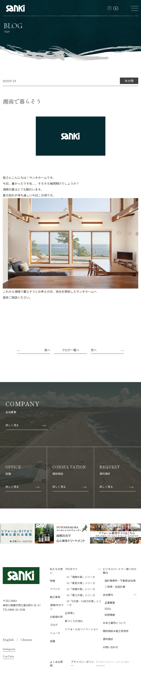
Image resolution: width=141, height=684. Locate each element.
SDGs (108, 608)
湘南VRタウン (57, 606)
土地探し (70, 613)
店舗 (52, 641)
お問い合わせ (110, 647)
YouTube (8, 656)
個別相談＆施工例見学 (116, 631)
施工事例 (55, 597)
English (8, 639)
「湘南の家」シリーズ (81, 577)
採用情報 (110, 614)
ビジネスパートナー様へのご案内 (119, 570)
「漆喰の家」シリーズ (81, 589)
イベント (55, 588)
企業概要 (110, 602)
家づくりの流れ (74, 621)
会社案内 (108, 594)
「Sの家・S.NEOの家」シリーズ (84, 602)
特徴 (52, 580)
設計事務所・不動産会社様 (120, 580)
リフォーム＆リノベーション (81, 629)
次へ (94, 350)
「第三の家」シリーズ (81, 595)
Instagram (9, 649)
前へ (47, 350)
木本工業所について (114, 622)
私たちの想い (56, 570)
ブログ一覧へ (70, 350)
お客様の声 (56, 616)
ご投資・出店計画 (115, 586)
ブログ (54, 624)
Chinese (26, 639)
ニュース (55, 633)
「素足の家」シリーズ (81, 583)
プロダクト (71, 569)
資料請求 (108, 639)
